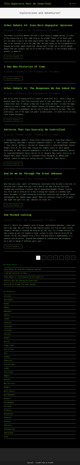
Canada (6, 319)
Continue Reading (14, 57)
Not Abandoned (9, 395)
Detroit (7, 342)
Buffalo (7, 315)
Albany (6, 307)
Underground (8, 433)
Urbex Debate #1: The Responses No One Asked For (39, 88)
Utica (6, 436)
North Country (9, 391)
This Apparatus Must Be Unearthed (27, 3)
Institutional (9, 364)
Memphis (7, 376)
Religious (7, 410)
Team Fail (7, 425)
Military (7, 379)
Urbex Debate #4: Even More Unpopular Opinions (38, 25)
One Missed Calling (17, 215)
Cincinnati (8, 326)
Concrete (9, 30)
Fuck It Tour (9, 349)
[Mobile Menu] (73, 4)
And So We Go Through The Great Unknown (33, 173)
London (6, 368)
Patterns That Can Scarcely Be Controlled (34, 129)
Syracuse (7, 421)
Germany (7, 357)
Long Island (8, 372)
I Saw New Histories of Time (24, 66)
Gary (5, 353)
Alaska (6, 304)
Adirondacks (8, 300)
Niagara (7, 387)
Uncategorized (40, 30)
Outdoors (7, 398)
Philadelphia (9, 402)
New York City (9, 383)
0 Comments (55, 30)
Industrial (8, 361)
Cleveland (7, 330)
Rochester (7, 417)
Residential (8, 414)
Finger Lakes (9, 345)
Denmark (7, 338)
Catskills (7, 323)
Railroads (7, 406)
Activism (7, 296)
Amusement (7, 311)
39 (67, 258)
